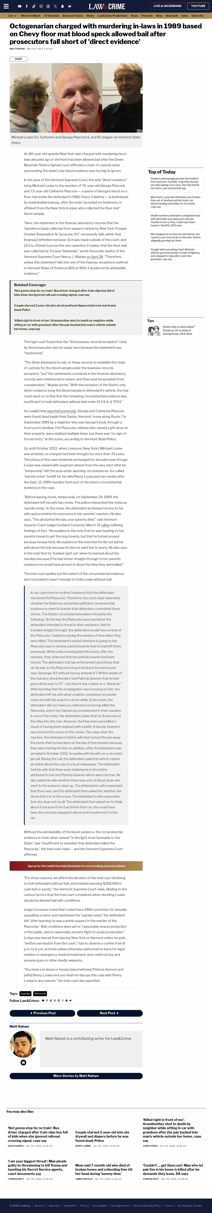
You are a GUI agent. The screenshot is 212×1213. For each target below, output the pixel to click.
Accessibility (100, 1205)
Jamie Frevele (84, 1179)
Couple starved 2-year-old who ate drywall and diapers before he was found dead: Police (102, 1136)
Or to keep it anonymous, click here (177, 332)
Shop (159, 15)
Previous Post (43, 1013)
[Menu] (6, 6)
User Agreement (120, 1205)
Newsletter (70, 1205)
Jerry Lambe (83, 1146)
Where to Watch (30, 15)
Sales (184, 15)
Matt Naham (17, 48)
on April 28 (95, 257)
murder (25, 993)
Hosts (134, 15)
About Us (39, 1205)
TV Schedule (51, 15)
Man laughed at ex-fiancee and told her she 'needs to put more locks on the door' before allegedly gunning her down (176, 237)
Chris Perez (150, 1146)
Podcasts (147, 15)
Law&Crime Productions (112, 15)
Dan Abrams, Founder (190, 1205)
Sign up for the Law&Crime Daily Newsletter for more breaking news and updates (76, 865)
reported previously (61, 411)
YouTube (198, 6)
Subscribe (197, 15)
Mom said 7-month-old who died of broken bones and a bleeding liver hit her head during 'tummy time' (104, 1169)
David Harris (16, 1146)
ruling (105, 525)
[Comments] (10, 53)
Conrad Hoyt (16, 1179)
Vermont (40, 993)
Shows (90, 15)
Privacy (84, 1205)
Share (18, 59)
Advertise (54, 1205)
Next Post (109, 1013)
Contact (169, 1205)
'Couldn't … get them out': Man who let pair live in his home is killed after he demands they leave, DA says (173, 1169)
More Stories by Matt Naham (76, 1076)
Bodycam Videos (73, 15)
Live (12, 15)
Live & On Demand (167, 6)
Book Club (172, 15)
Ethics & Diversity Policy (147, 1205)
